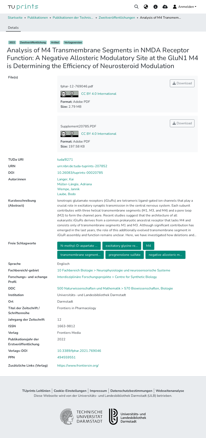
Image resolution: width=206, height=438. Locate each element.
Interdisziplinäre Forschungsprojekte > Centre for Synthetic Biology (107, 277)
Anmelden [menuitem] (183, 7)
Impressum (98, 391)
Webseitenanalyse (170, 391)
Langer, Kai (65, 179)
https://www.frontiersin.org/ (78, 365)
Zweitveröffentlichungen (117, 17)
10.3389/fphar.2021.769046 (79, 351)
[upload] (165, 7)
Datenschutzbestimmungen (131, 391)
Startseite (15, 17)
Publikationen (37, 17)
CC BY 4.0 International (98, 93)
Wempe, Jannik (68, 189)
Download (182, 83)
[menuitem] (146, 6)
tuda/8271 (65, 159)
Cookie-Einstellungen (70, 391)
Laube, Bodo (66, 194)
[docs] (155, 7)
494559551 (66, 357)
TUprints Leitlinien (36, 391)
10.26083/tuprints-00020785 (80, 172)
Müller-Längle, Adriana (74, 184)
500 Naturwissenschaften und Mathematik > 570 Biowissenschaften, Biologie (115, 288)
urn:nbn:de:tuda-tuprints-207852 (82, 166)
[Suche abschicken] (136, 6)
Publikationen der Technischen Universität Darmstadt (73, 17)
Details (13, 27)
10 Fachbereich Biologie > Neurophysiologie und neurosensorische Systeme (113, 270)
